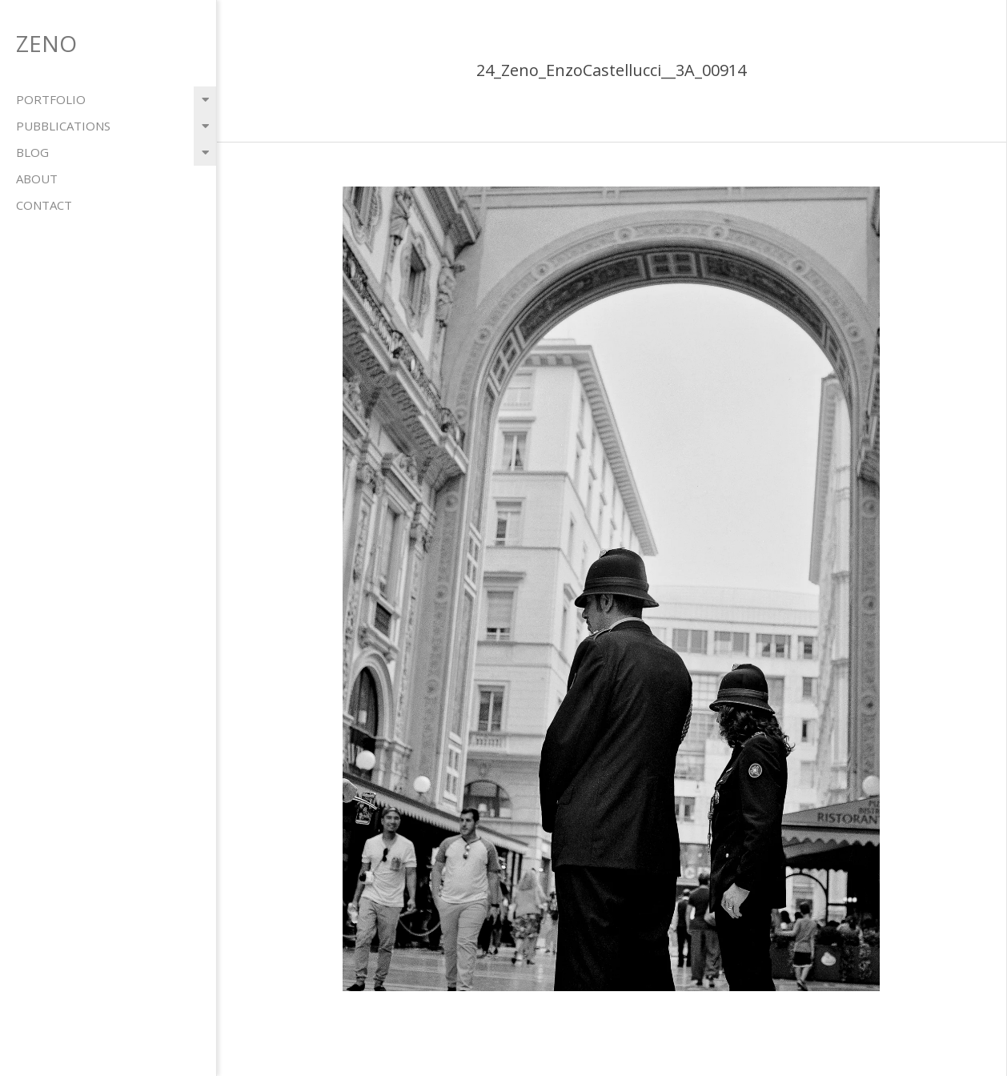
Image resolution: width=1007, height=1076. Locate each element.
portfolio (51, 99)
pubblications (63, 126)
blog (32, 152)
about (37, 179)
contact (44, 205)
